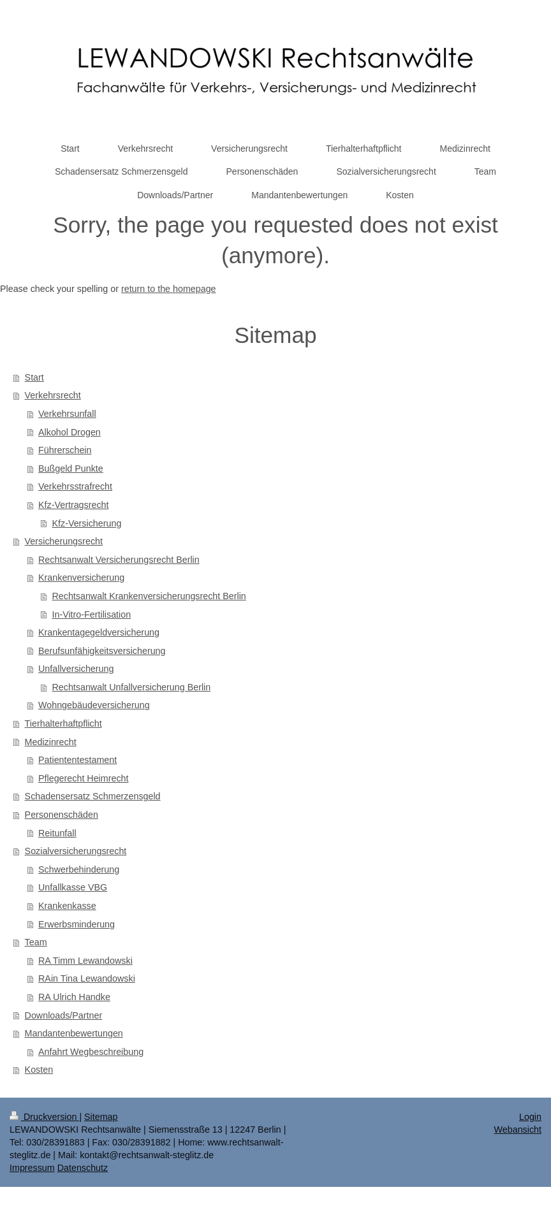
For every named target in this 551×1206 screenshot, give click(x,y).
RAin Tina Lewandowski (86, 978)
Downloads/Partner (64, 1015)
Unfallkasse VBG (72, 887)
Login (530, 1117)
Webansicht (517, 1129)
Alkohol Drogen (69, 432)
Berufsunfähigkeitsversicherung (101, 651)
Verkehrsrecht (53, 395)
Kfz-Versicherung (86, 523)
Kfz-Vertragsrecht (73, 505)
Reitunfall (57, 833)
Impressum (32, 1168)
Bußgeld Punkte (70, 468)
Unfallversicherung (76, 669)
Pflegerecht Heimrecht (83, 778)
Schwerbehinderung (78, 869)
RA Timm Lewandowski (85, 960)
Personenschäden (61, 815)
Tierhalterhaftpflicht (63, 723)
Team (36, 942)
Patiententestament (77, 760)
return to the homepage (168, 289)
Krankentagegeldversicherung (98, 632)
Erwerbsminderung (76, 924)
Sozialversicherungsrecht (76, 851)
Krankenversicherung (81, 577)
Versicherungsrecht (64, 541)
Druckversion (44, 1117)
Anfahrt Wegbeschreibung (90, 1052)
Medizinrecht (51, 742)
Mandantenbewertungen (74, 1033)
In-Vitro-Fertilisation (91, 614)
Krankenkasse (67, 906)
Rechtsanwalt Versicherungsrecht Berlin (119, 560)
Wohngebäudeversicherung (94, 705)
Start (34, 377)
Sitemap (100, 1117)
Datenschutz (82, 1168)
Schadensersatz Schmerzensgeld (93, 796)
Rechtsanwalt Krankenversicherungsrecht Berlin (149, 596)
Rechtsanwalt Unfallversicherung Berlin (131, 687)
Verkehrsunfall (67, 414)
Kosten (39, 1069)
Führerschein (64, 450)
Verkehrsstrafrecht (75, 486)
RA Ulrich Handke (74, 997)
